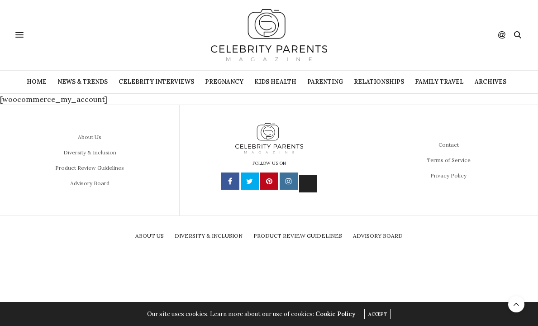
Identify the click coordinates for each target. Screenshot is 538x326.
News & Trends (82, 82)
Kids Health (275, 82)
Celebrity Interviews (156, 82)
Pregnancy (224, 82)
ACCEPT (377, 314)
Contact (448, 144)
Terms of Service (449, 160)
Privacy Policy (448, 175)
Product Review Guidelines (89, 167)
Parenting (325, 82)
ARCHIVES (490, 82)
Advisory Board (90, 183)
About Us (89, 137)
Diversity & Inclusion (89, 152)
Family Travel (439, 82)
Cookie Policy (335, 314)
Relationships (379, 82)
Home (37, 82)
